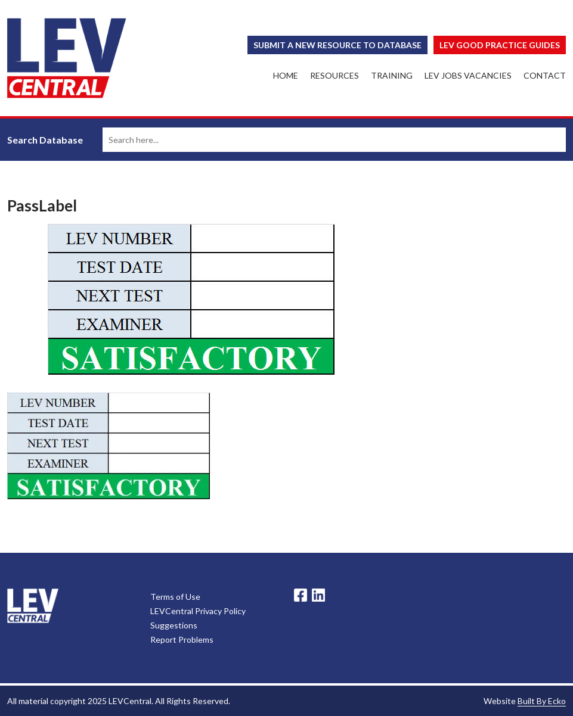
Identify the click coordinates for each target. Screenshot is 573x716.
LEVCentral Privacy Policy (198, 611)
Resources (334, 75)
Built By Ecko (542, 701)
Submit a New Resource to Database (337, 45)
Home (285, 75)
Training (392, 75)
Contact (545, 75)
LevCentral (32, 606)
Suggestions (173, 625)
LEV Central (66, 58)
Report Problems (181, 639)
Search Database (45, 139)
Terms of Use (175, 597)
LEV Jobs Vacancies (468, 75)
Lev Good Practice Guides (499, 45)
